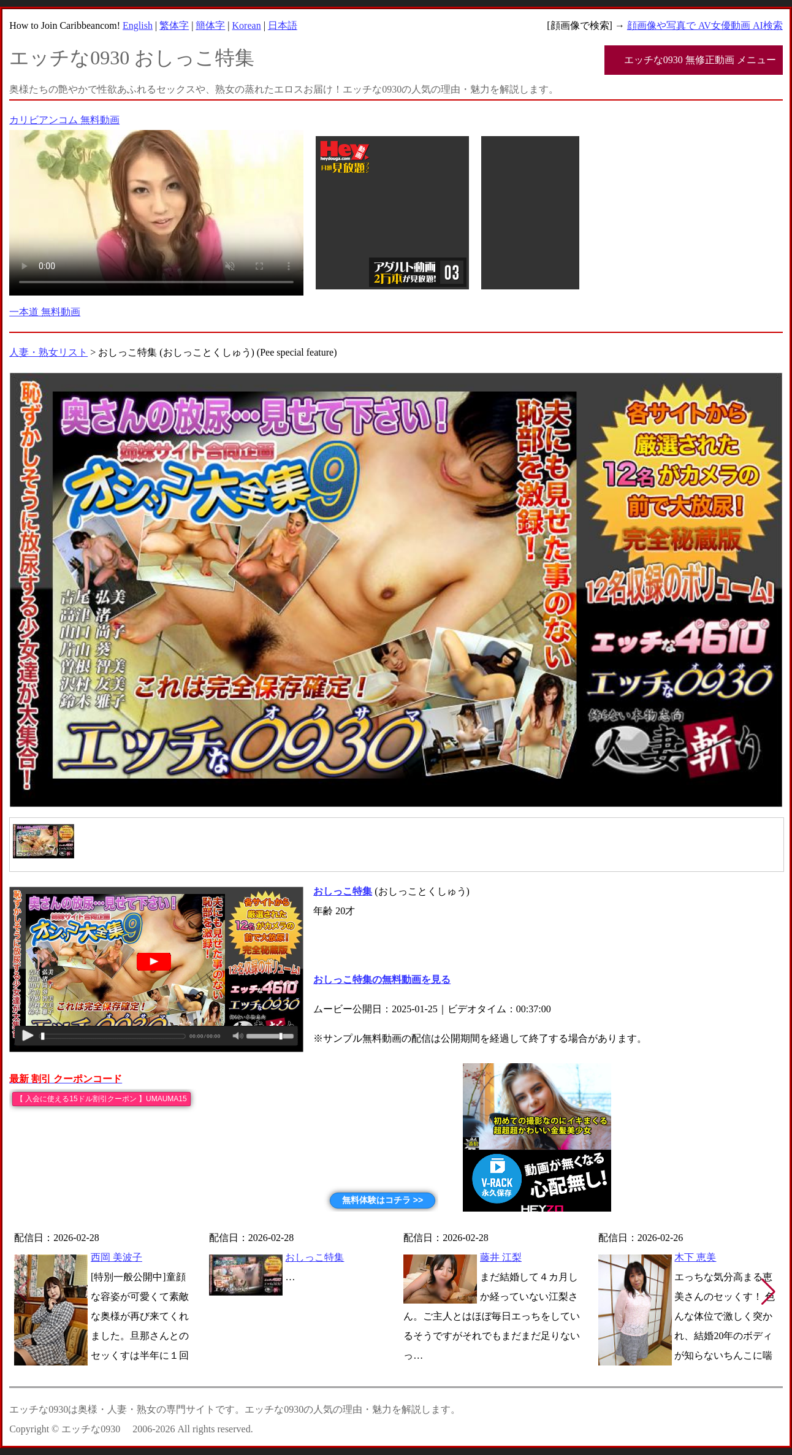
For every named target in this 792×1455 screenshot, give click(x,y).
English (138, 25)
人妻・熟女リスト (48, 352)
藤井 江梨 (501, 1257)
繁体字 (174, 25)
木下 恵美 (695, 1257)
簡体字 (210, 25)
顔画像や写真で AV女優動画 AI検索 (705, 25)
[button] (768, 1291)
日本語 (282, 25)
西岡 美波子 (116, 1257)
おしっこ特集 (314, 1257)
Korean (246, 25)
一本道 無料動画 (44, 312)
